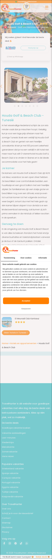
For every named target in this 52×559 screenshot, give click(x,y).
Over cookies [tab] (26, 258)
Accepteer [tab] (26, 301)
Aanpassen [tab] (26, 309)
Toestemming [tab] (9, 258)
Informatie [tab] (42, 258)
